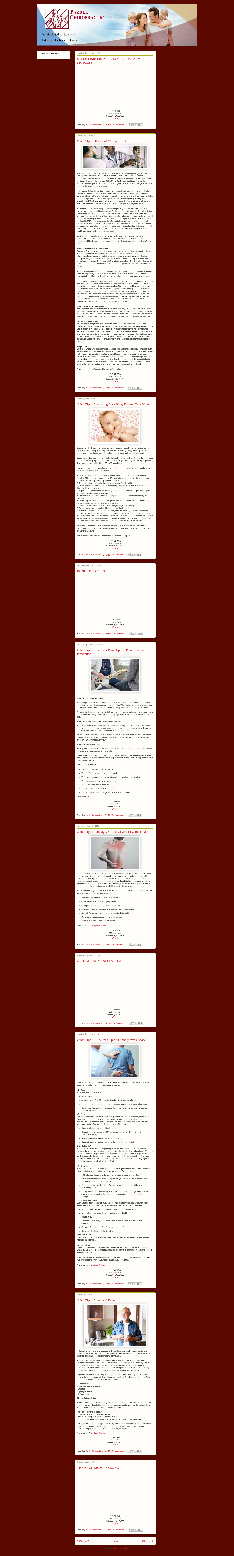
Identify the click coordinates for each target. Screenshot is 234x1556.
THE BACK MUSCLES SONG (98, 1467)
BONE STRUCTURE (91, 571)
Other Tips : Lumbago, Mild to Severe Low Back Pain (112, 832)
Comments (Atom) (120, 1548)
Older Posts (147, 1541)
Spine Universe (100, 926)
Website (115, 118)
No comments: (119, 125)
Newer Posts (83, 1541)
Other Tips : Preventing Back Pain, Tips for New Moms (113, 404)
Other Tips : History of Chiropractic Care (104, 141)
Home (115, 1541)
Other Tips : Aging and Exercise (98, 1300)
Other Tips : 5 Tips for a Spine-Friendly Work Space (111, 1040)
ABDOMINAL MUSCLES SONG (100, 961)
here (88, 796)
